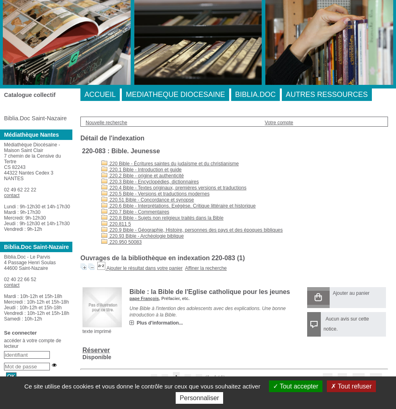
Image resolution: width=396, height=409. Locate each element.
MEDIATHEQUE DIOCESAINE (175, 94)
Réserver (96, 350)
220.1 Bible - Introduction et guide (141, 170)
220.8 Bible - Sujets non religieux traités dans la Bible (162, 218)
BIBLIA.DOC (255, 94)
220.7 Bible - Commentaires (135, 212)
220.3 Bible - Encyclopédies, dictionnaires (150, 182)
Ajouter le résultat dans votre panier (145, 268)
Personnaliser (199, 398)
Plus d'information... (160, 323)
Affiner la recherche (206, 268)
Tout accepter (295, 386)
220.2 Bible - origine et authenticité (142, 176)
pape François (144, 298)
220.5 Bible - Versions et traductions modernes (155, 194)
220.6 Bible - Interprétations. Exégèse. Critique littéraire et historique (178, 206)
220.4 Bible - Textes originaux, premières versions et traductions (173, 188)
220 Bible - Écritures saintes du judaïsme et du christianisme (170, 163)
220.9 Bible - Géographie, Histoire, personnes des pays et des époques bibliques (192, 230)
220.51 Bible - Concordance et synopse (147, 200)
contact (12, 195)
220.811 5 (116, 224)
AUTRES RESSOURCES (327, 94)
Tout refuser (351, 386)
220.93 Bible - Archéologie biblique (142, 236)
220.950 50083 (121, 242)
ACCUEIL (100, 94)
